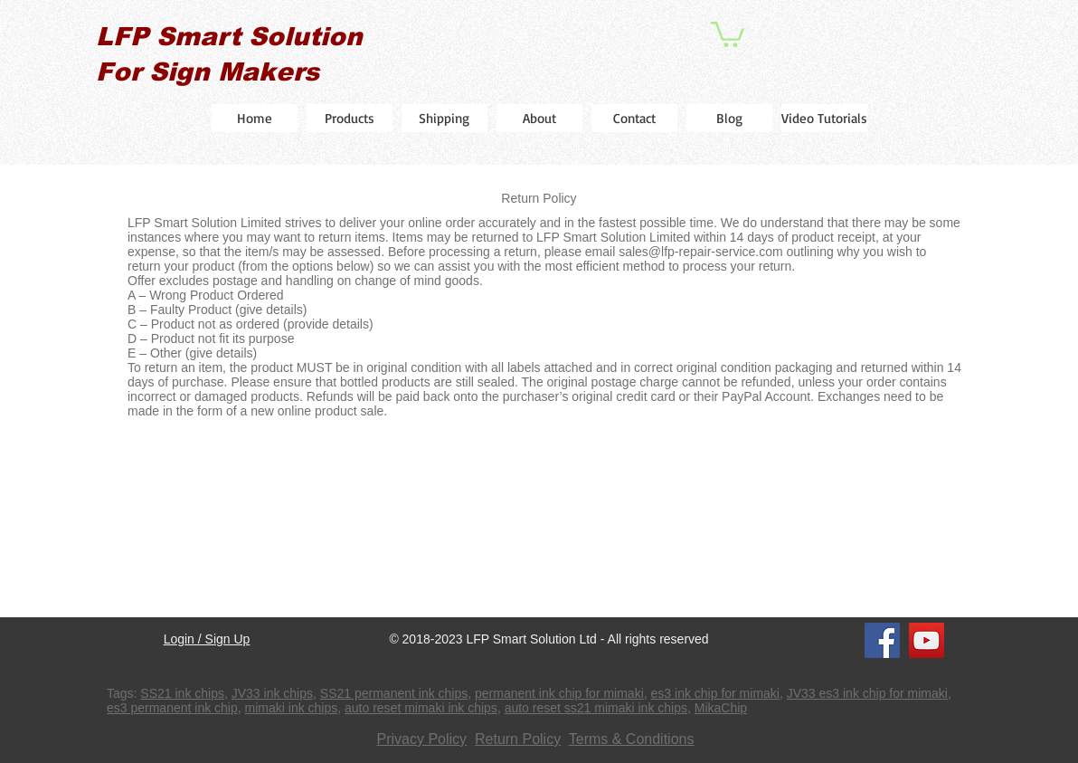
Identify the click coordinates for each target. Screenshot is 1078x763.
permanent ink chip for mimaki (559, 693)
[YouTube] (926, 640)
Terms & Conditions (632, 739)
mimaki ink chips (291, 708)
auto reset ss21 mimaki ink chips (596, 708)
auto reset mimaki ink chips (421, 708)
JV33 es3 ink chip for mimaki (867, 693)
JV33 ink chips (272, 693)
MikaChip (721, 708)
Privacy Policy (422, 739)
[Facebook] (882, 640)
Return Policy (518, 739)
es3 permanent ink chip (172, 708)
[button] (727, 33)
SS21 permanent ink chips (394, 693)
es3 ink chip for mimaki (715, 693)
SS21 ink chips (182, 693)
